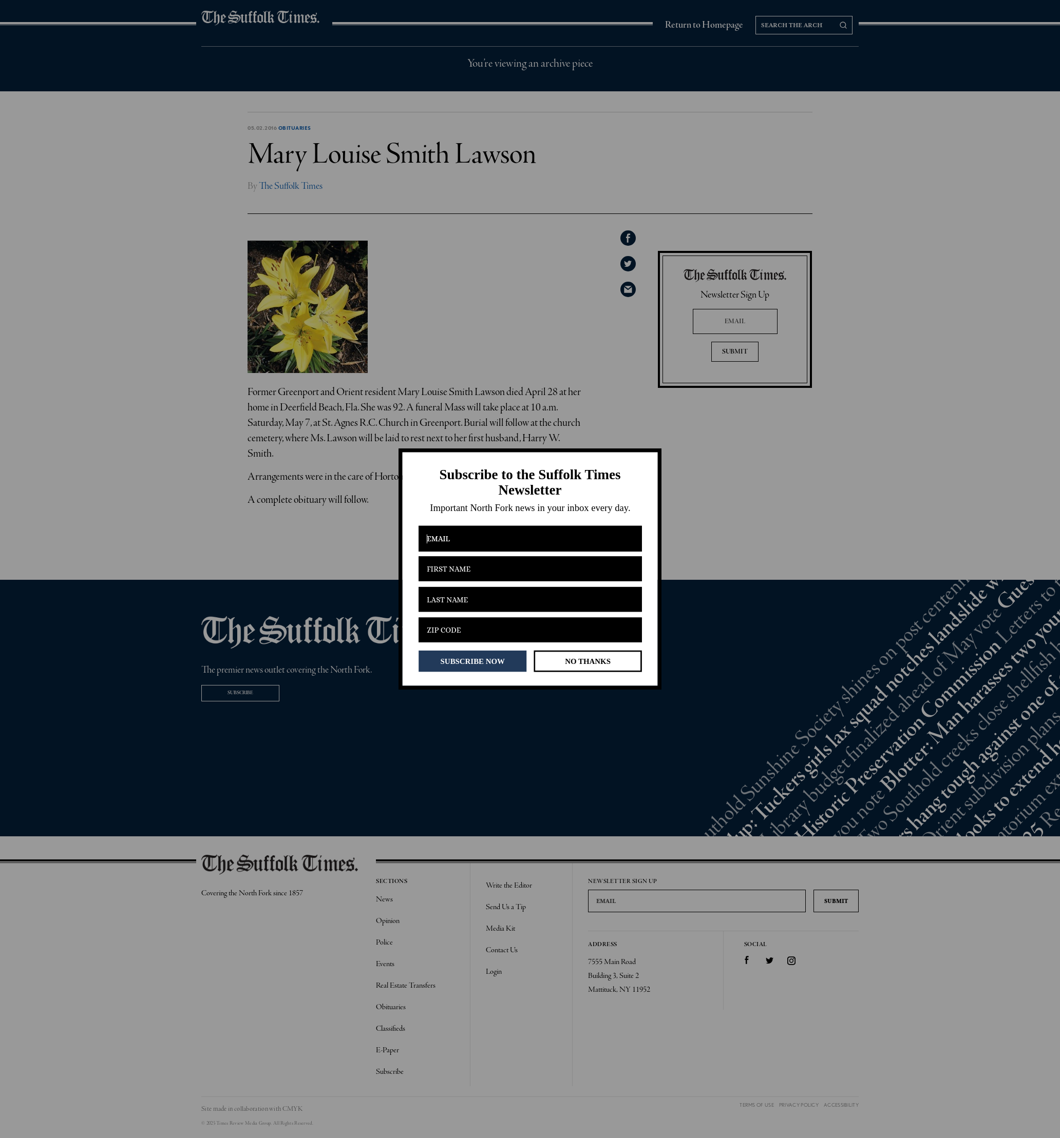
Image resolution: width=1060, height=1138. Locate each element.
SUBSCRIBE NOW (473, 661)
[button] (530, 482)
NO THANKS (588, 661)
